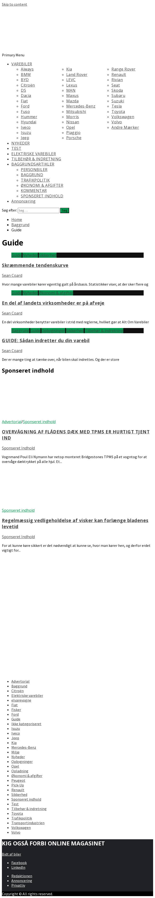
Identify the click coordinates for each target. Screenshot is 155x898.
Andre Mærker (125, 127)
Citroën (28, 85)
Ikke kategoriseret (26, 723)
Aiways (27, 69)
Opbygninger (53, 330)
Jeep (25, 137)
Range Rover (123, 69)
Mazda (72, 101)
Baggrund (20, 330)
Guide (16, 255)
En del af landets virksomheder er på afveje (53, 303)
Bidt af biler (11, 854)
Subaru (118, 95)
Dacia (26, 95)
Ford (25, 106)
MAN (71, 90)
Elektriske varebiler (27, 695)
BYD (25, 79)
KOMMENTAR (34, 190)
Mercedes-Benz (81, 106)
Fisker (16, 709)
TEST (16, 148)
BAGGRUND (32, 174)
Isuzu (26, 132)
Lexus (71, 85)
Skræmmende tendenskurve (35, 265)
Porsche (74, 137)
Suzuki (117, 101)
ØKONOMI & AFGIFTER (42, 185)
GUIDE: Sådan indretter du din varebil (46, 340)
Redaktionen (21, 875)
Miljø (15, 752)
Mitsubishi (76, 111)
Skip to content (14, 4)
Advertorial (12, 421)
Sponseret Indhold (18, 448)
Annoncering (23, 201)
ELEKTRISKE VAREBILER (33, 153)
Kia (69, 69)
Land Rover (77, 74)
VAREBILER (21, 64)
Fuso (25, 111)
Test (15, 804)
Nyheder (30, 255)
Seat (115, 85)
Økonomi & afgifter (56, 292)
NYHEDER (20, 143)
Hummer (29, 116)
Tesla (116, 106)
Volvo (116, 122)
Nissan (72, 122)
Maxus (72, 95)
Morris (72, 116)
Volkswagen (122, 116)
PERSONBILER (34, 169)
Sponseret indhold (39, 421)
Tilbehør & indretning (104, 330)
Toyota (118, 111)
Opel (70, 127)
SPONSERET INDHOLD (42, 196)
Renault (118, 74)
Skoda (117, 90)
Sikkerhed (48, 255)
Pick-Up (17, 785)
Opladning (19, 771)
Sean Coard (12, 275)
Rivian (117, 79)
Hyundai (28, 122)
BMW (26, 74)
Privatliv (18, 885)
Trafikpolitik (21, 818)
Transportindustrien (27, 822)
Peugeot (18, 780)
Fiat (24, 101)
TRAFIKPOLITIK (35, 180)
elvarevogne (21, 700)
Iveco (26, 127)
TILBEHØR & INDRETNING (36, 159)
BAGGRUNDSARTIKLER (32, 164)
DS (23, 90)
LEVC (71, 79)
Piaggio (73, 132)
